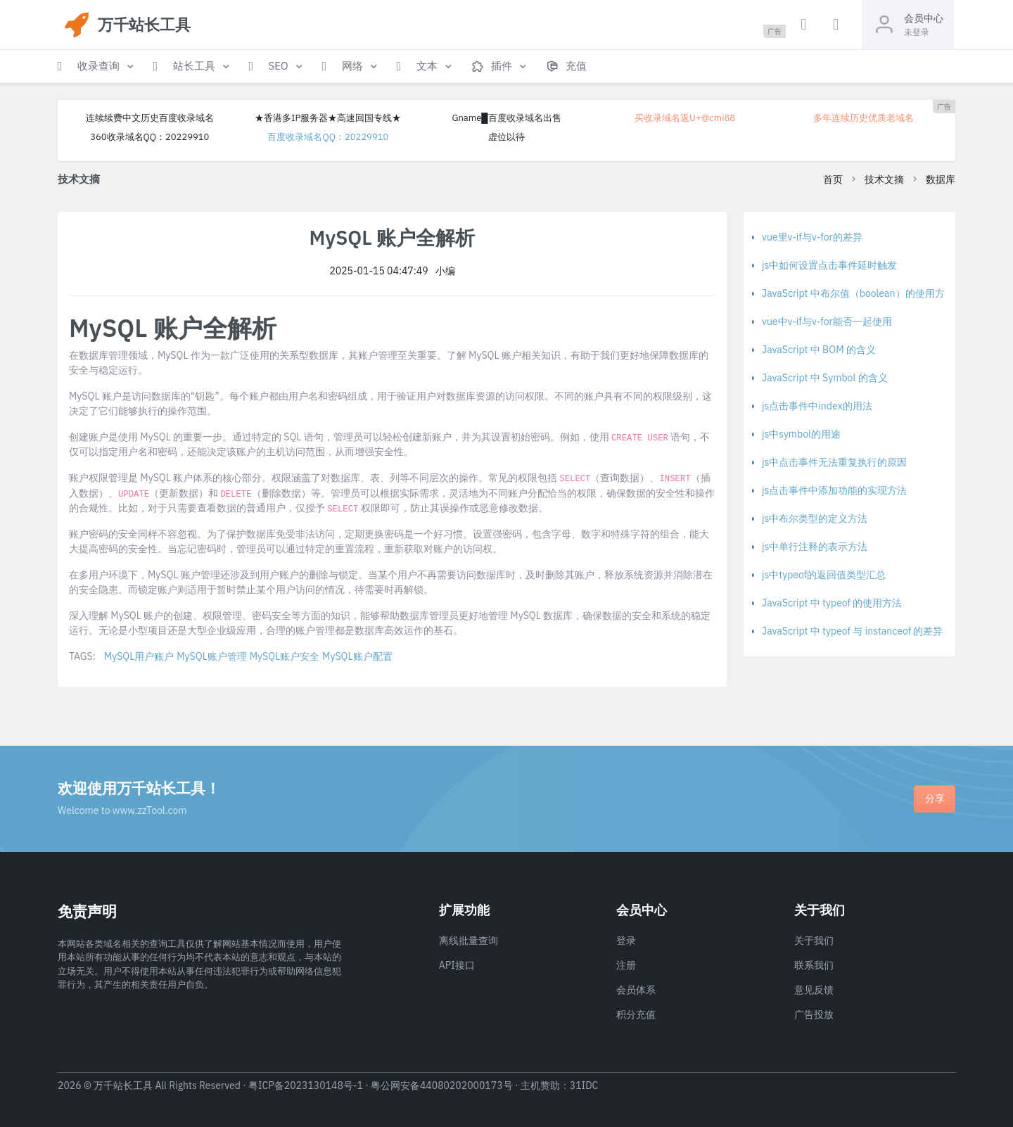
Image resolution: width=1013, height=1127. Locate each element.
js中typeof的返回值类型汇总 (824, 574)
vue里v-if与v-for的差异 (812, 237)
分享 (935, 798)
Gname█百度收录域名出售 (506, 118)
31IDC (584, 1085)
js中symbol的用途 (801, 434)
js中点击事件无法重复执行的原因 (834, 462)
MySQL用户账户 (139, 656)
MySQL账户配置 (357, 656)
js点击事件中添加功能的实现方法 (834, 490)
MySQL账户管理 (211, 656)
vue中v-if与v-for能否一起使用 (827, 321)
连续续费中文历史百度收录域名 (150, 118)
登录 (626, 940)
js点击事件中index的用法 (817, 406)
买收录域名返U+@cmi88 (685, 118)
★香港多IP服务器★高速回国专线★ (328, 118)
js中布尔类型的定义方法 (814, 518)
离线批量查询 (468, 940)
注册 (626, 965)
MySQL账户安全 (284, 656)
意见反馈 (814, 989)
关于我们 (814, 940)
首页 (833, 179)
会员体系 (636, 989)
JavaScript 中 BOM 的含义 (819, 349)
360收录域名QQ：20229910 (149, 137)
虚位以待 (506, 137)
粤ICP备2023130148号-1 (305, 1085)
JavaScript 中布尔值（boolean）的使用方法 (858, 293)
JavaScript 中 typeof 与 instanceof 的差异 (852, 631)
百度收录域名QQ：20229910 (327, 137)
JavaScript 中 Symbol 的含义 (825, 377)
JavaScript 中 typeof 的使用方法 (832, 603)
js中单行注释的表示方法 (814, 546)
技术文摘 (884, 179)
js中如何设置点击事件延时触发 (829, 265)
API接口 (457, 965)
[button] (97, 66)
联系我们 (814, 965)
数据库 (940, 179)
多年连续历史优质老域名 (863, 118)
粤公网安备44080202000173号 (442, 1085)
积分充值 (636, 1014)
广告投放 (814, 1014)
